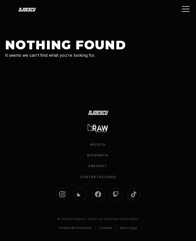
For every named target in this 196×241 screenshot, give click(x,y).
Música (98, 144)
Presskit (98, 166)
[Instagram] (62, 194)
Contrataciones (98, 177)
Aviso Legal (128, 228)
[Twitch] (115, 194)
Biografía (98, 155)
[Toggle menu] (186, 9)
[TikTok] (133, 194)
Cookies (105, 228)
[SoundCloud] (80, 194)
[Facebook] (98, 194)
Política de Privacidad (75, 228)
